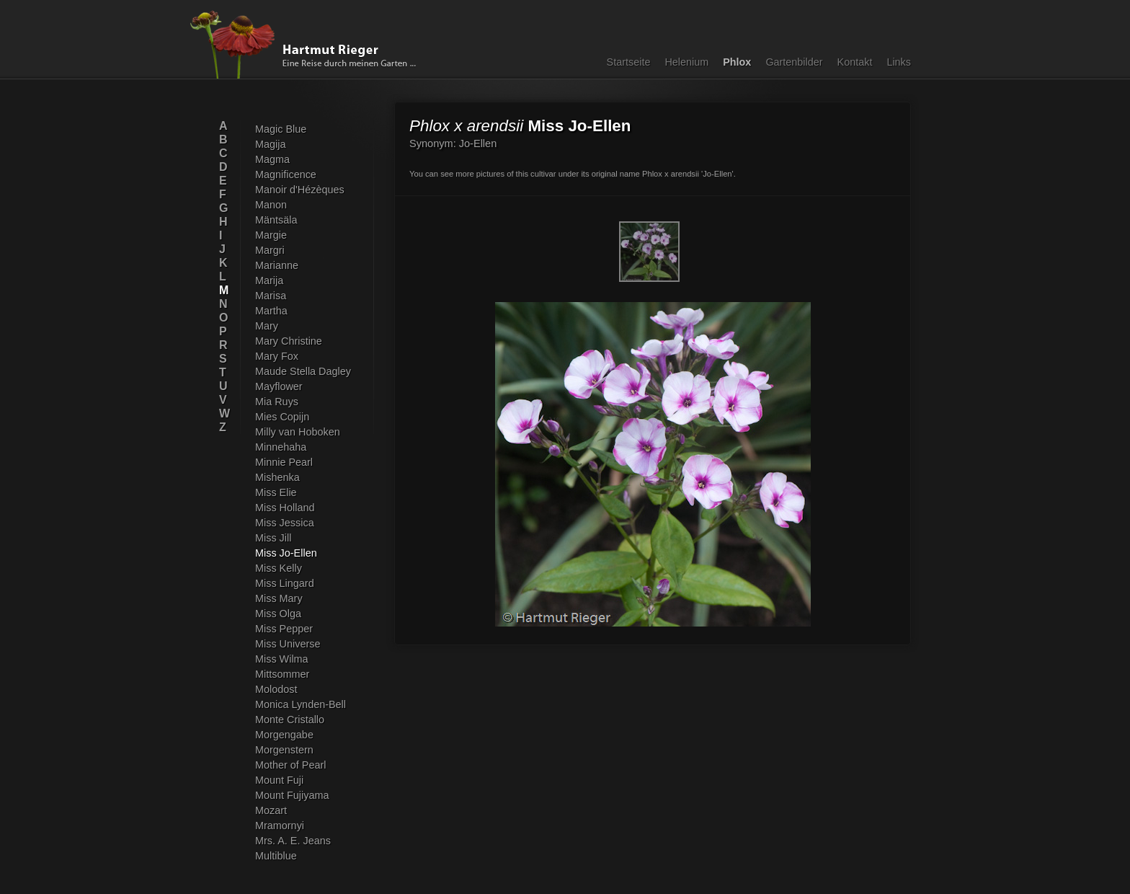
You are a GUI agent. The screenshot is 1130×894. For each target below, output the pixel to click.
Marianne (276, 265)
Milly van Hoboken (297, 432)
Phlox (737, 62)
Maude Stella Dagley (303, 371)
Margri (270, 250)
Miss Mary (279, 598)
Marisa (270, 295)
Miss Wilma (281, 659)
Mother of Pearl (290, 765)
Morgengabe (284, 734)
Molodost (276, 689)
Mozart (271, 810)
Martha (271, 311)
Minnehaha (280, 447)
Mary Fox (276, 356)
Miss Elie (276, 492)
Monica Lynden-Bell (300, 704)
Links (898, 62)
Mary (266, 326)
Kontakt (855, 62)
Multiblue (276, 856)
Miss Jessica (284, 522)
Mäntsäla (276, 220)
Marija (269, 280)
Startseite (629, 62)
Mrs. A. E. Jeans (293, 840)
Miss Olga (278, 613)
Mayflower (279, 386)
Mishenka (277, 477)
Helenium (686, 62)
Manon (271, 205)
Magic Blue (280, 129)
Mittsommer (282, 674)
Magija (270, 144)
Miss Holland (284, 507)
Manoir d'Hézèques (299, 189)
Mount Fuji (279, 780)
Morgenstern (284, 750)
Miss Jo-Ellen (286, 553)
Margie (271, 235)
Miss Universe (287, 644)
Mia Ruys (276, 401)
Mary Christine (288, 341)
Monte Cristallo (289, 719)
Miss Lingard (284, 583)
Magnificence (285, 174)
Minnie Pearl (284, 462)
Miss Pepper (284, 628)
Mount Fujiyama (292, 795)
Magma (272, 159)
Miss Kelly (278, 568)
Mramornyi (279, 825)
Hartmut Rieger (307, 44)
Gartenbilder (793, 62)
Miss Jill (273, 538)
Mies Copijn (282, 416)
